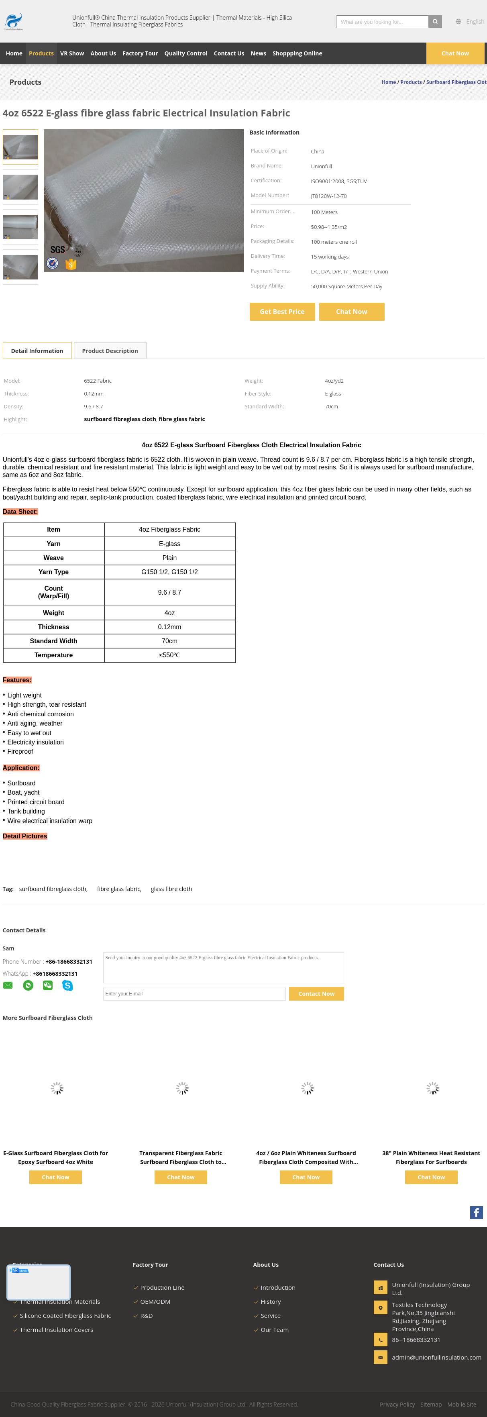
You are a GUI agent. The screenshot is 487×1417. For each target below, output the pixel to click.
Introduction (274, 1287)
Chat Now (455, 53)
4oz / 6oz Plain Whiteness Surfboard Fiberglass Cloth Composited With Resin (306, 1161)
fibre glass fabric (118, 889)
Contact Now (317, 993)
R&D (143, 1315)
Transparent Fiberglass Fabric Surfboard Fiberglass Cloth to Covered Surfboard (180, 1161)
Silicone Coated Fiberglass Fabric (61, 1315)
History (267, 1301)
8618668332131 (57, 973)
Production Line (159, 1287)
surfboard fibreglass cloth (52, 889)
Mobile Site (461, 1404)
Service (267, 1315)
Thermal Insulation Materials (56, 1301)
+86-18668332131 (69, 961)
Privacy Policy (397, 1404)
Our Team (271, 1329)
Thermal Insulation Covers (53, 1329)
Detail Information (37, 351)
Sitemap (431, 1404)
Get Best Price (282, 311)
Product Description (110, 351)
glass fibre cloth (171, 889)
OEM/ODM (152, 1301)
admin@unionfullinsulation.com (417, 1357)
